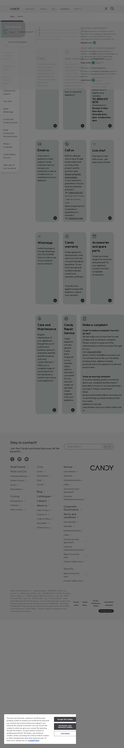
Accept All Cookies (65, 719)
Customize (65, 734)
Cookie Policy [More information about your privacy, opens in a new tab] (33, 740)
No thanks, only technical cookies (65, 726)
